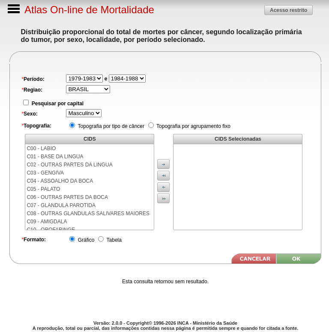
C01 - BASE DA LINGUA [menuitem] (55, 157)
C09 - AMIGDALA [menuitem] (47, 222)
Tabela (113, 240)
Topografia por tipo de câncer (110, 126)
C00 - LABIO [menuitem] (41, 148)
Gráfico (85, 240)
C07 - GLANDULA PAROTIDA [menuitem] (61, 205)
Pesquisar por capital (57, 104)
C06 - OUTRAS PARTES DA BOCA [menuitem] (67, 197)
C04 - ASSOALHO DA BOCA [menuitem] (60, 181)
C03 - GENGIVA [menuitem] (45, 173)
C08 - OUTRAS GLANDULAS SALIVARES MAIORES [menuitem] (88, 213)
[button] (288, 10)
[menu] (89, 187)
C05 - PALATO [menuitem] (43, 189)
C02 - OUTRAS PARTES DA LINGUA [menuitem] (69, 165)
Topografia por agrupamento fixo (192, 126)
